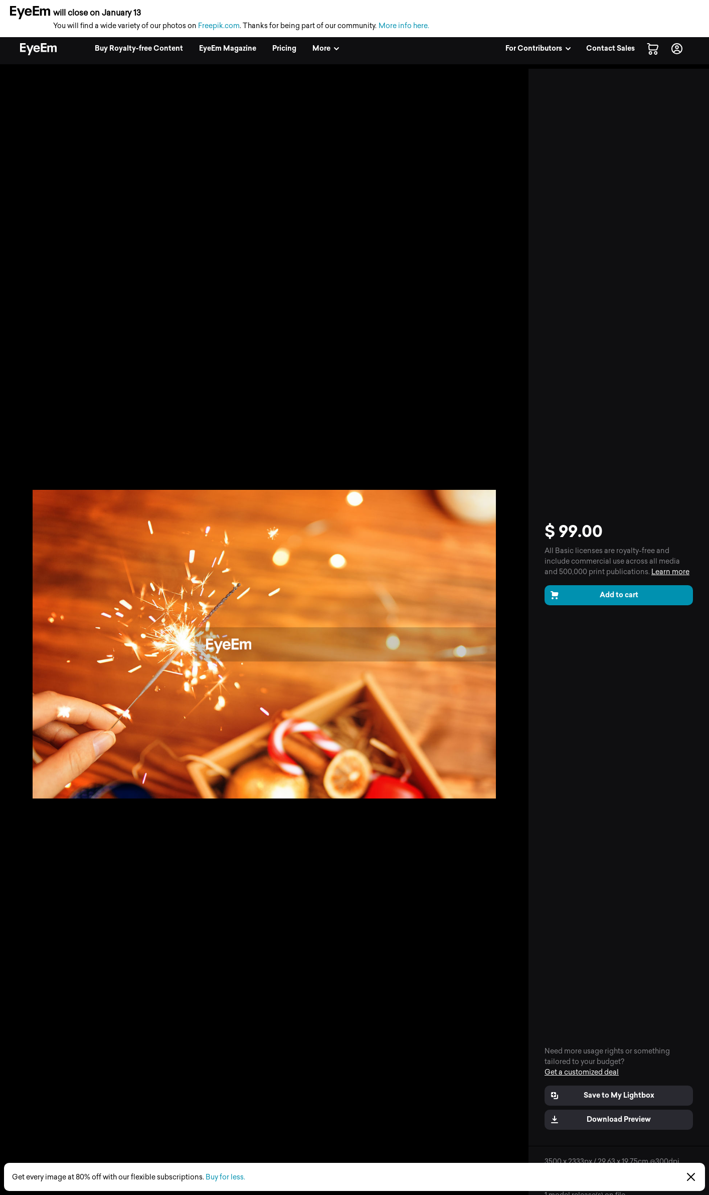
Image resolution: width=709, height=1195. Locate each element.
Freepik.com (219, 26)
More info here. (404, 26)
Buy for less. (225, 1177)
